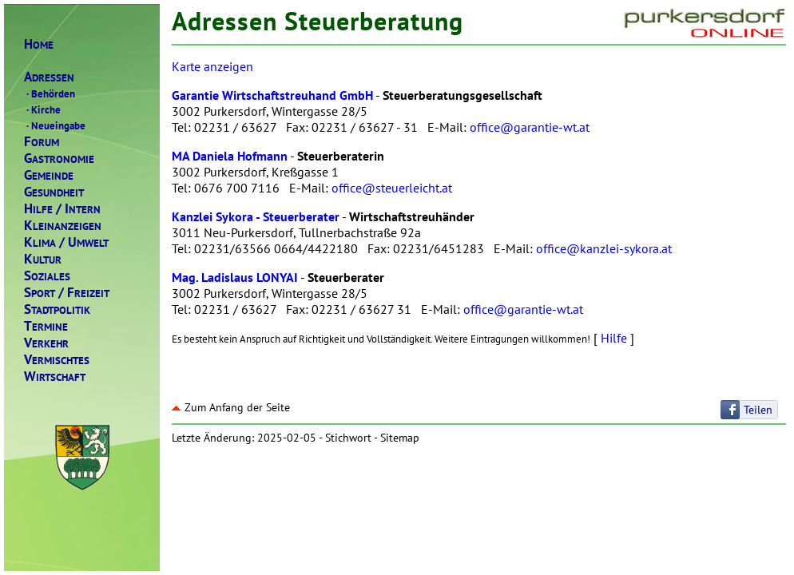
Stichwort (348, 437)
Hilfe (614, 338)
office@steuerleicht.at (391, 188)
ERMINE (46, 326)
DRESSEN (49, 77)
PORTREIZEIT (66, 292)
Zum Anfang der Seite (231, 407)
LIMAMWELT (66, 242)
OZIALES (47, 276)
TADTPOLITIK (57, 309)
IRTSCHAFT (54, 376)
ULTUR (43, 259)
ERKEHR (46, 343)
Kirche (42, 109)
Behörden (49, 93)
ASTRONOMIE (59, 158)
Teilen (758, 409)
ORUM (41, 141)
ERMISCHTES (56, 359)
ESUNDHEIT (54, 192)
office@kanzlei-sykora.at (604, 248)
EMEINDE (48, 175)
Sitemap (399, 437)
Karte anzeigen (212, 66)
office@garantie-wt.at (530, 127)
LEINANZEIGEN (62, 225)
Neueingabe (54, 125)
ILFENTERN (62, 208)
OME (39, 44)
